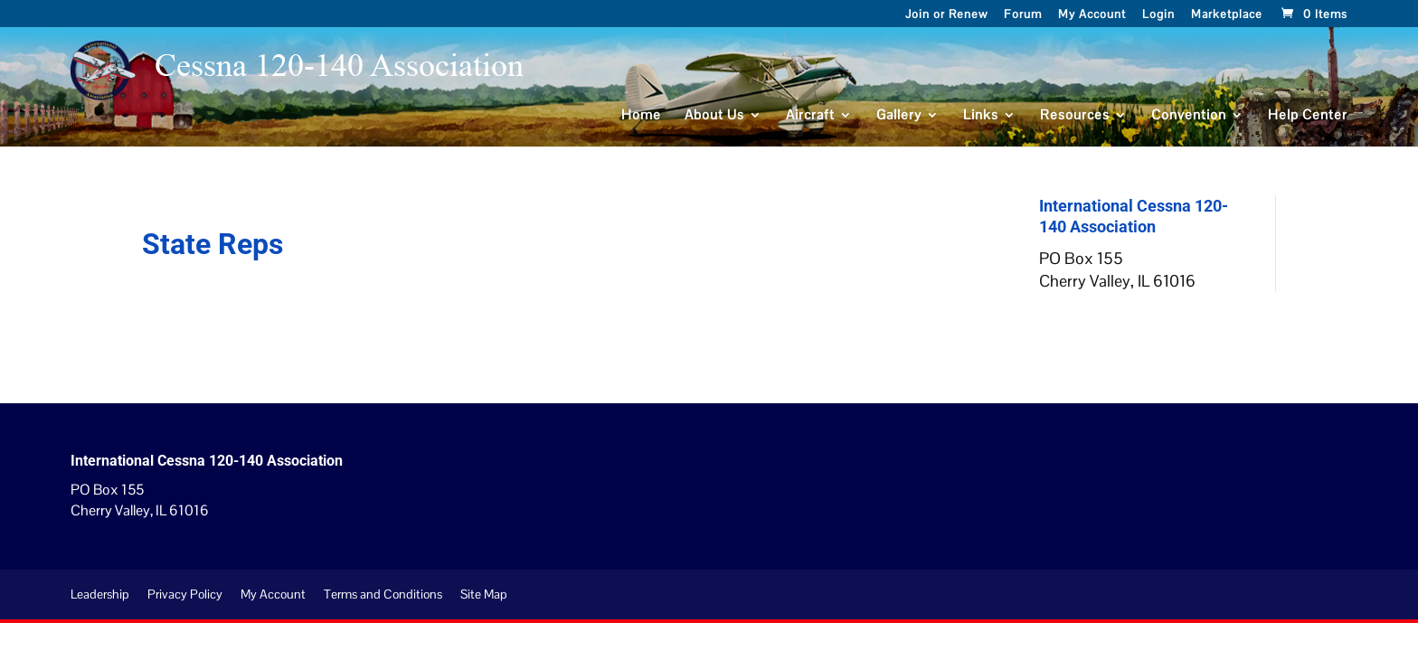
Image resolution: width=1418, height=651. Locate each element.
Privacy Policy (184, 594)
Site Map (483, 594)
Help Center (1307, 115)
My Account (1092, 16)
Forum (1023, 16)
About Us (714, 115)
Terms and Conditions (383, 594)
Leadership (100, 594)
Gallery (899, 115)
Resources (1075, 115)
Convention (1188, 115)
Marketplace (1226, 16)
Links (980, 115)
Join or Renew (946, 16)
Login (1158, 16)
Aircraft (810, 115)
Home (641, 115)
